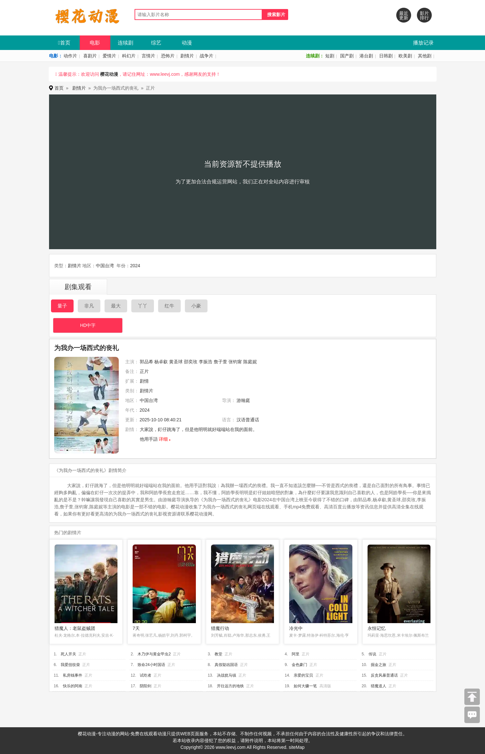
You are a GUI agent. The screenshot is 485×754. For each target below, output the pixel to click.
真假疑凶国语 (226, 664)
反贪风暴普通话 (384, 675)
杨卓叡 (161, 361)
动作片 (70, 55)
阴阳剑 (145, 686)
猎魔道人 (378, 686)
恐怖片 (168, 55)
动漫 (187, 42)
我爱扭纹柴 (70, 664)
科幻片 (129, 55)
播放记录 (423, 42)
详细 (163, 439)
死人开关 (68, 654)
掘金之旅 (378, 664)
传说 (372, 654)
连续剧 (125, 42)
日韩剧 (386, 55)
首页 (64, 42)
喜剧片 (90, 55)
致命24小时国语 (151, 664)
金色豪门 (299, 664)
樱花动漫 (109, 74)
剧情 (144, 381)
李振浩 (205, 361)
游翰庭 (243, 400)
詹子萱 (220, 361)
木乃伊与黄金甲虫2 (154, 654)
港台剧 (366, 55)
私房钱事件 (72, 675)
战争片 (206, 55)
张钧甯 (235, 361)
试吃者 (145, 675)
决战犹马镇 (226, 675)
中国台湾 (105, 265)
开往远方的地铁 (230, 686)
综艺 (156, 42)
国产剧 (347, 55)
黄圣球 (176, 361)
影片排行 (424, 15)
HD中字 (88, 325)
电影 (95, 42)
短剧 (329, 55)
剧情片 (187, 55)
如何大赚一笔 (305, 686)
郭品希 (146, 361)
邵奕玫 (190, 361)
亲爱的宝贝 (303, 675)
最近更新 (403, 15)
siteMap (297, 747)
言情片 (148, 55)
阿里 (295, 654)
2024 (135, 265)
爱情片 (109, 55)
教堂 (218, 654)
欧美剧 (405, 55)
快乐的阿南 (72, 686)
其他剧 (424, 55)
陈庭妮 (250, 361)
